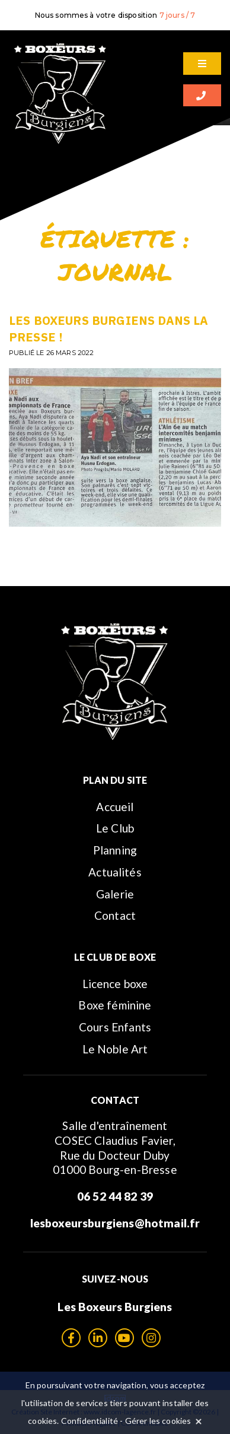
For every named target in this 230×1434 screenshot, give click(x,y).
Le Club (115, 828)
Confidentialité (89, 1421)
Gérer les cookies (158, 1421)
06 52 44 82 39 (115, 1196)
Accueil (114, 806)
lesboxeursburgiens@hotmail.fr (115, 1223)
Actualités (115, 872)
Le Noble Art (115, 1049)
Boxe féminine (114, 1005)
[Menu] (202, 63)
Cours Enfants (115, 1027)
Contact (115, 915)
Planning (115, 850)
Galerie (115, 894)
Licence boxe (115, 983)
